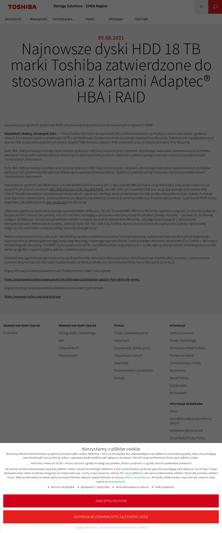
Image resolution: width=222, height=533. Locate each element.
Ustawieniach (116, 477)
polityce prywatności (136, 473)
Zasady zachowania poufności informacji (118, 523)
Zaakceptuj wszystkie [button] (111, 497)
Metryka (144, 523)
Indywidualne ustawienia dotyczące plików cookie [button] (111, 513)
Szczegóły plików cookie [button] (86, 523)
